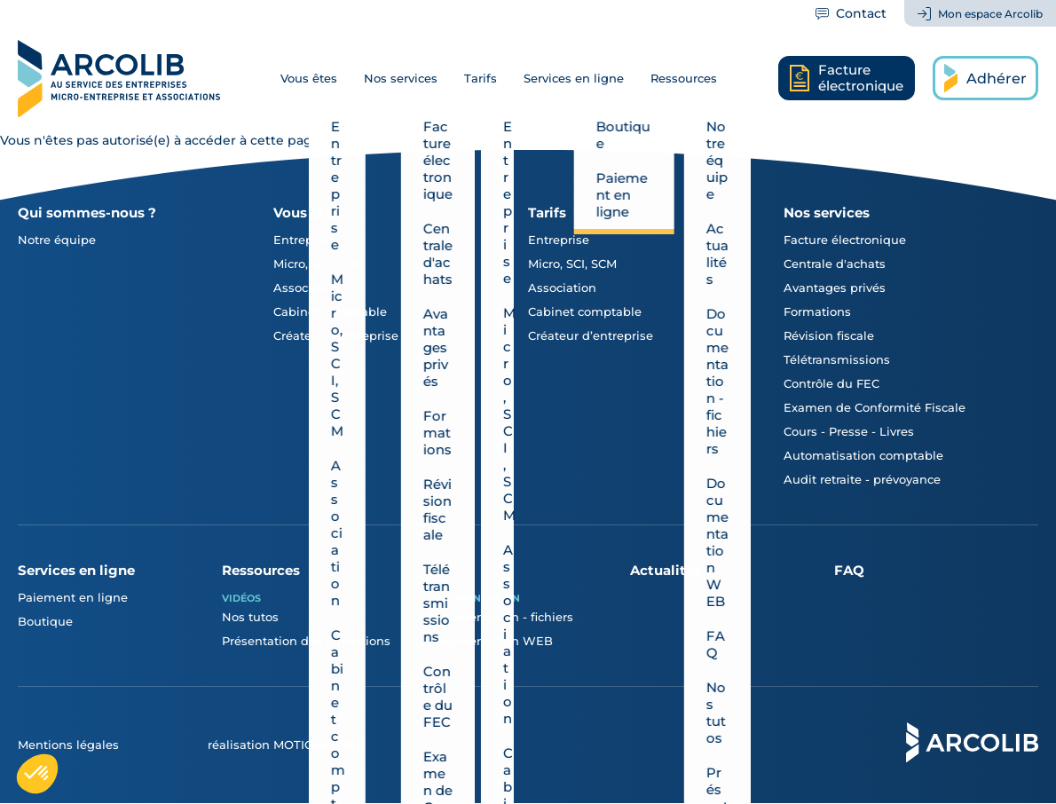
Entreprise (304, 240)
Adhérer (996, 78)
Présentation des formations (306, 641)
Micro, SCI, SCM (317, 263)
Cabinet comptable (330, 311)
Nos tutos (250, 617)
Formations (817, 311)
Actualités (665, 570)
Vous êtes (308, 78)
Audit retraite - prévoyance (862, 479)
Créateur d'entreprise (335, 335)
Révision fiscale (829, 335)
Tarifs (480, 78)
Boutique (45, 621)
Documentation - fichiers (499, 617)
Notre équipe (57, 240)
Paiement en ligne (73, 597)
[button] (37, 774)
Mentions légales (68, 744)
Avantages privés (835, 287)
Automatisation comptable (863, 455)
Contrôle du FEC (831, 383)
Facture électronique (845, 240)
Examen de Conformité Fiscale (874, 407)
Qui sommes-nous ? (87, 212)
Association (307, 287)
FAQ (849, 570)
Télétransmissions (837, 359)
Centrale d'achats (835, 263)
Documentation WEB (489, 641)
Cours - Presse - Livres (849, 431)
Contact (861, 13)
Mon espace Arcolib (990, 13)
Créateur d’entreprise (590, 335)
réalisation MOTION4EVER (286, 744)
